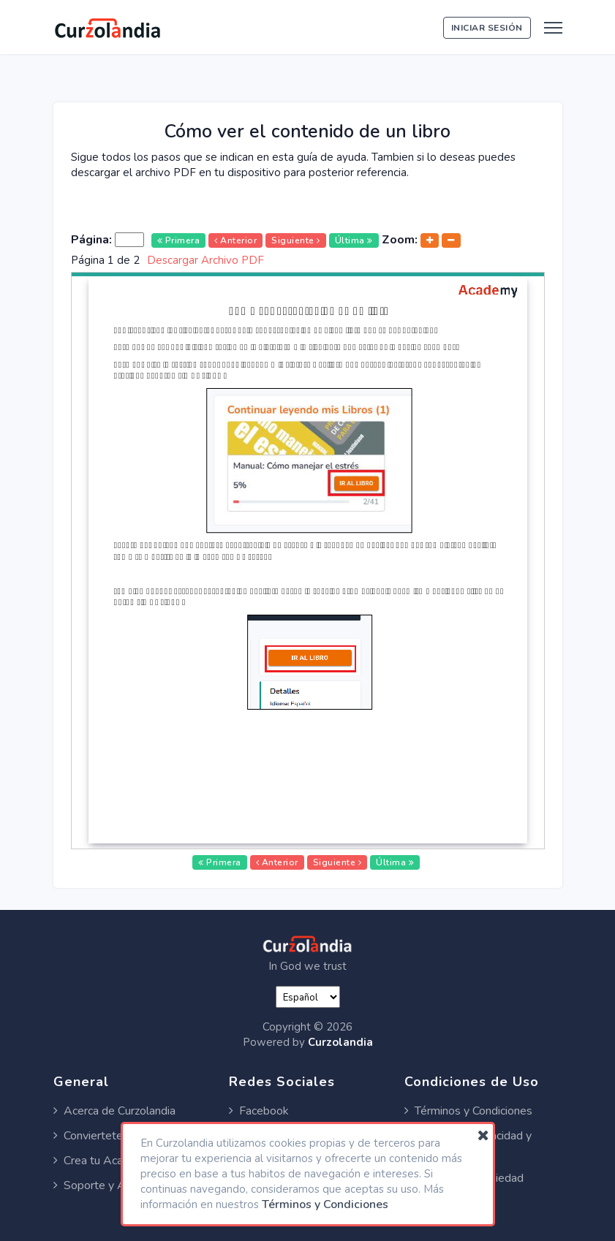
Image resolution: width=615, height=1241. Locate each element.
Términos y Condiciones (468, 1111)
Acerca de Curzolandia (114, 1111)
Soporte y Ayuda (101, 1185)
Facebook (259, 1111)
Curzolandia (340, 1042)
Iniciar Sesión (487, 28)
